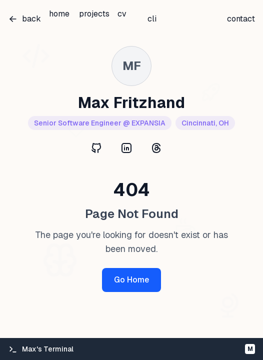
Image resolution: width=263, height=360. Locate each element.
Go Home (131, 279)
